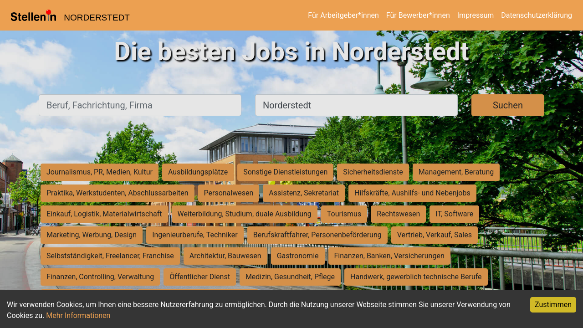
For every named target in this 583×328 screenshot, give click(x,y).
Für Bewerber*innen (418, 15)
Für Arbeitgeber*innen (343, 15)
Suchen (508, 105)
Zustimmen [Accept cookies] (553, 304)
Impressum (475, 15)
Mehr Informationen (78, 315)
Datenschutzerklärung (536, 15)
